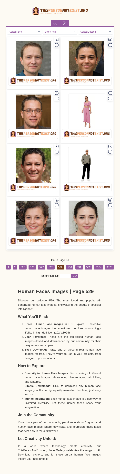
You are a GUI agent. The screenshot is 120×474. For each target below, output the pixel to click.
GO (75, 275)
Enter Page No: (50, 275)
